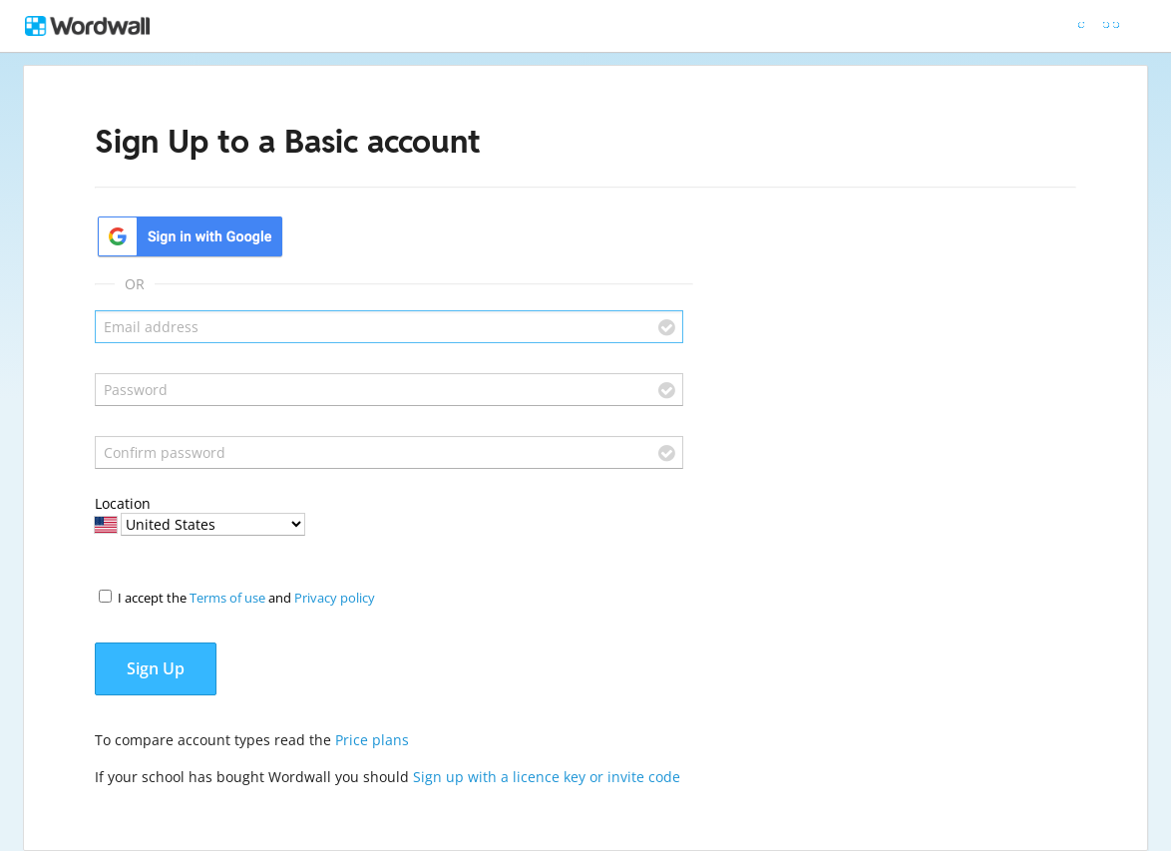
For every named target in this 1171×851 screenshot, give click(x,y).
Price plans (372, 739)
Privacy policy (334, 598)
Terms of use (227, 598)
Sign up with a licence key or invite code (546, 776)
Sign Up (156, 668)
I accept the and (246, 598)
